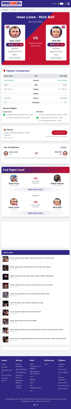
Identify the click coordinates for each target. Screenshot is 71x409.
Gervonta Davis (63, 385)
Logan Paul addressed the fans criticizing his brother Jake (29, 294)
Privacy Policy (6, 375)
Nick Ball (56, 41)
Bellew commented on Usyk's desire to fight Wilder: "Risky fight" (32, 276)
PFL (31, 391)
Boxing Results (21, 369)
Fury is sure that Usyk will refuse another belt (25, 312)
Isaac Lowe (14, 41)
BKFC (32, 383)
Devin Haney (63, 388)
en (53, 4)
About (3, 364)
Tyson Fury (14, 183)
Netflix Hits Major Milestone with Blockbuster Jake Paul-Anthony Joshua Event (36, 329)
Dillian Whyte (57, 183)
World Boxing (21, 372)
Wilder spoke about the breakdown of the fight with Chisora (30, 267)
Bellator (33, 380)
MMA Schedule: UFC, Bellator (35, 366)
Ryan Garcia (62, 383)
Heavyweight (35, 181)
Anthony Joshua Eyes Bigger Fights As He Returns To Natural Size (32, 258)
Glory (46, 364)
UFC (31, 377)
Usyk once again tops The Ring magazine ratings (26, 303)
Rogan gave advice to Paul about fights (23, 320)
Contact (4, 367)
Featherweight (35, 43)
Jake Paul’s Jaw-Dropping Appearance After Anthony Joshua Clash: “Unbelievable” (38, 338)
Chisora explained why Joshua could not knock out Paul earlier (31, 285)
